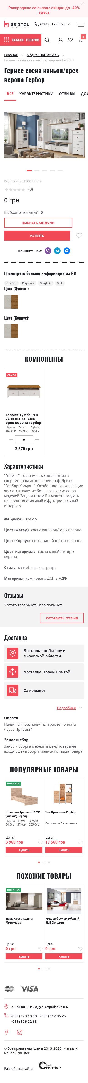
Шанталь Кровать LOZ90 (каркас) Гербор (23, 816)
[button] (29, 170)
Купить (24, 853)
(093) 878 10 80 (24, 1020)
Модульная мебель (43, 55)
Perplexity (38, 284)
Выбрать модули (38, 222)
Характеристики (36, 93)
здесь (44, 12)
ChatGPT (14, 284)
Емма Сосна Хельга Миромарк (19, 924)
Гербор (30, 521)
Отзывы (67, 93)
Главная (11, 55)
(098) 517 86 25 (53, 24)
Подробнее (66, 710)
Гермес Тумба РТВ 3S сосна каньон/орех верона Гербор (23, 421)
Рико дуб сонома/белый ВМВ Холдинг (62, 924)
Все (10, 93)
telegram (57, 250)
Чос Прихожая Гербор (60, 815)
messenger (67, 250)
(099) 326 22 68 (24, 1025)
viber (48, 250)
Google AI (63, 284)
